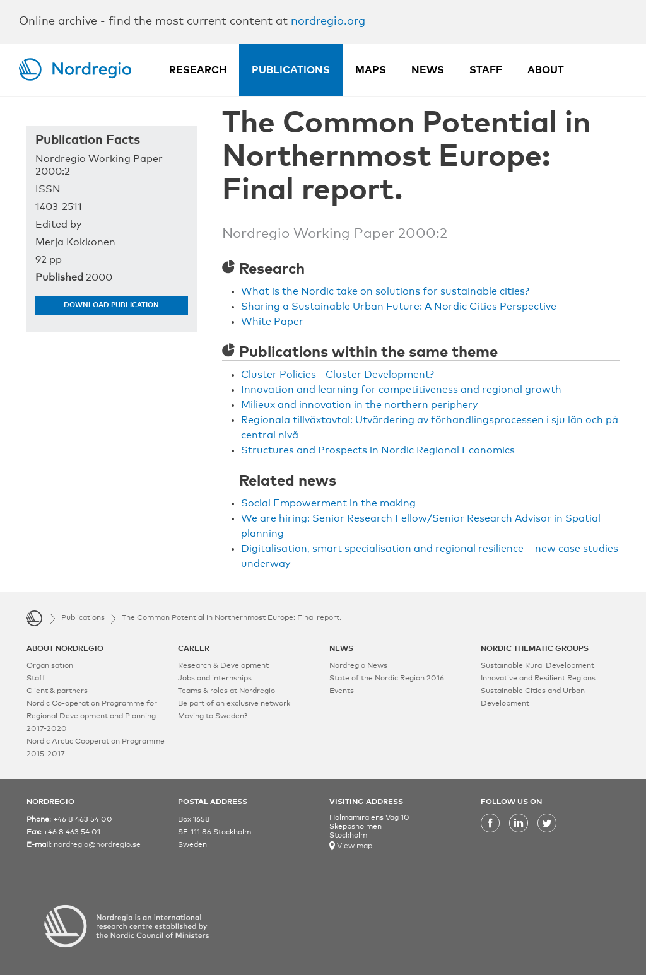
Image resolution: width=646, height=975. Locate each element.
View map (353, 846)
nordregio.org (328, 21)
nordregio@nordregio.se (97, 845)
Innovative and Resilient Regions (538, 678)
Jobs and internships (215, 678)
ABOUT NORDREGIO (64, 649)
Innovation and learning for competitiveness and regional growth (401, 390)
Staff (485, 70)
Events (341, 691)
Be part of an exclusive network (234, 704)
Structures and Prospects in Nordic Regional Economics (378, 450)
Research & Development (223, 666)
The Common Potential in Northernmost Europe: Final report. (231, 618)
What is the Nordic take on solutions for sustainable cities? (385, 291)
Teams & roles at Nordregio (226, 691)
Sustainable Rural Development (537, 666)
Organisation (49, 666)
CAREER (193, 649)
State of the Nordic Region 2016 (386, 678)
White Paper (272, 322)
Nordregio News (358, 666)
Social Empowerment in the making (328, 503)
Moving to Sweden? (212, 716)
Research (197, 70)
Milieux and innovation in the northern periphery (359, 405)
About (545, 70)
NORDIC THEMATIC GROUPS (535, 649)
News (427, 70)
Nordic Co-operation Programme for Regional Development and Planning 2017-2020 (91, 716)
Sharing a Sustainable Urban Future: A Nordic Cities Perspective (398, 306)
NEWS (341, 649)
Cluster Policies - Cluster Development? (337, 375)
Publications (291, 70)
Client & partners (57, 691)
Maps (370, 70)
